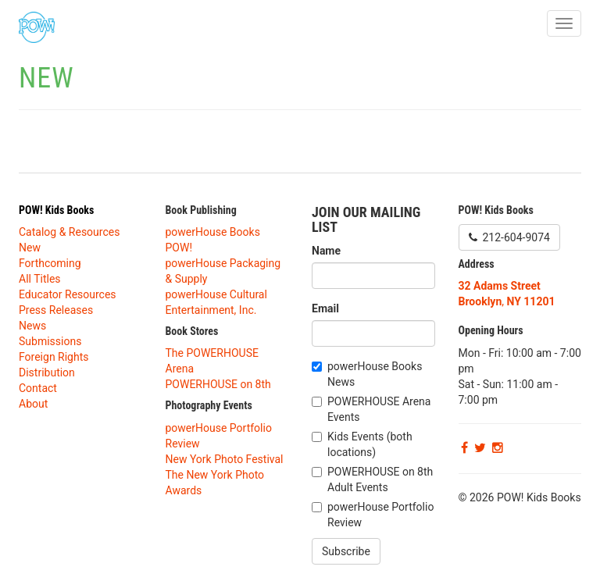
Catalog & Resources (69, 232)
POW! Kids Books (56, 210)
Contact (38, 388)
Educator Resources (67, 294)
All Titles (40, 279)
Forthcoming (50, 263)
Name (326, 250)
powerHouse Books (213, 232)
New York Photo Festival (225, 459)
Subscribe (346, 551)
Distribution (47, 372)
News (32, 325)
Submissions (50, 341)
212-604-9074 (509, 237)
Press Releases (56, 310)
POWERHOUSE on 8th (218, 384)
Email (325, 308)
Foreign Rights (54, 357)
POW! (179, 247)
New (30, 247)
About (33, 403)
